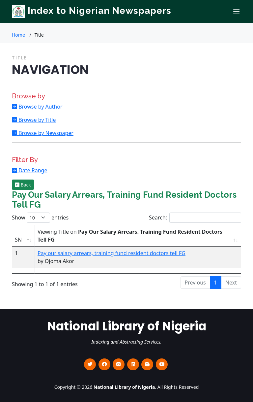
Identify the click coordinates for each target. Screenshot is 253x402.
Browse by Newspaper (45, 133)
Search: (195, 218)
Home (18, 35)
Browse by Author (40, 106)
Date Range (32, 170)
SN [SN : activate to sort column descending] (18, 239)
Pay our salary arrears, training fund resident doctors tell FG (111, 253)
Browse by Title (36, 119)
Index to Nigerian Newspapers (91, 10)
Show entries (40, 218)
